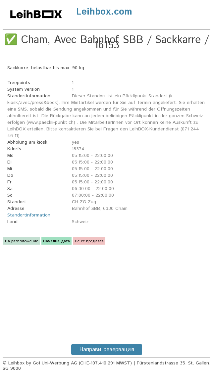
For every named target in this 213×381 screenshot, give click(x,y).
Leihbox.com (104, 12)
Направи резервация (107, 350)
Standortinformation (28, 215)
